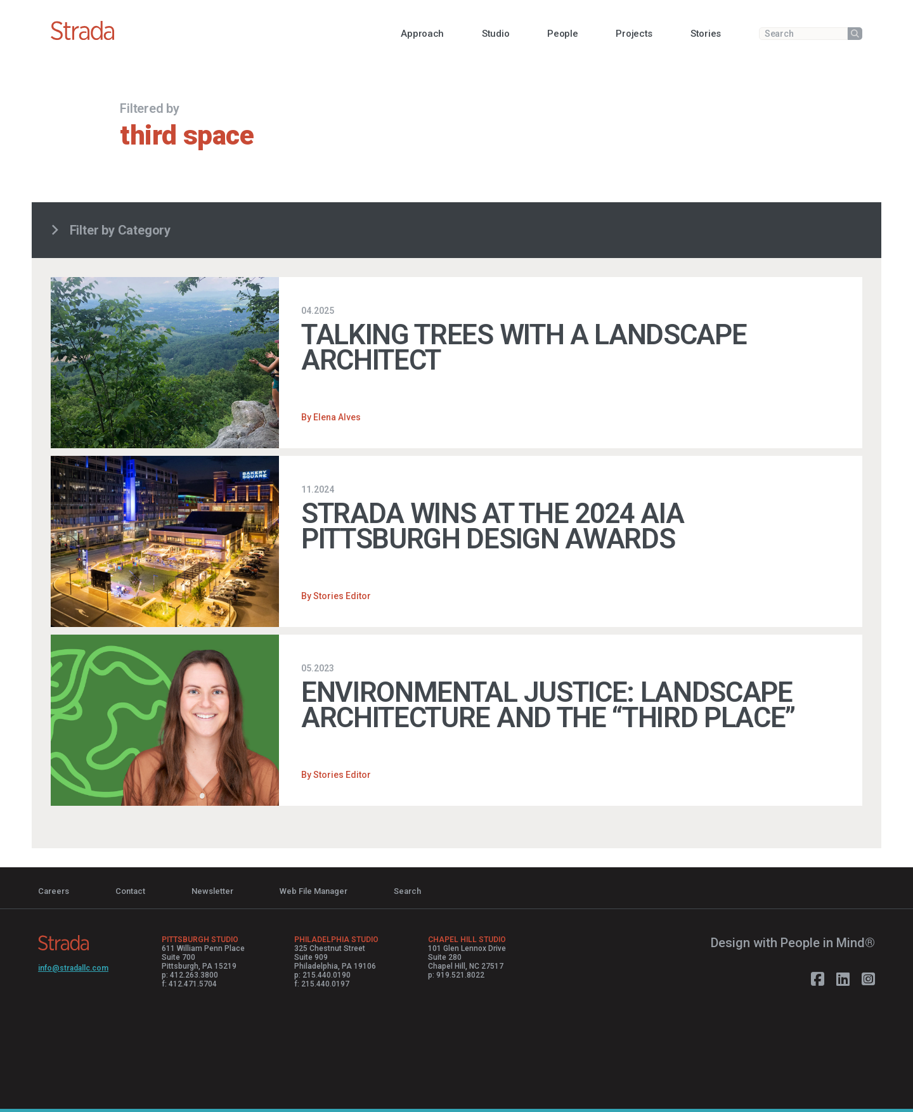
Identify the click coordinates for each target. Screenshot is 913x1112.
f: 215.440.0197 (321, 983)
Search (407, 891)
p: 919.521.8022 (456, 975)
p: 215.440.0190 (322, 975)
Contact (130, 891)
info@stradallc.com (73, 968)
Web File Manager (313, 891)
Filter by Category (111, 230)
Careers (53, 891)
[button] (422, 33)
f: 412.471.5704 (189, 983)
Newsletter (212, 891)
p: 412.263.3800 (190, 975)
